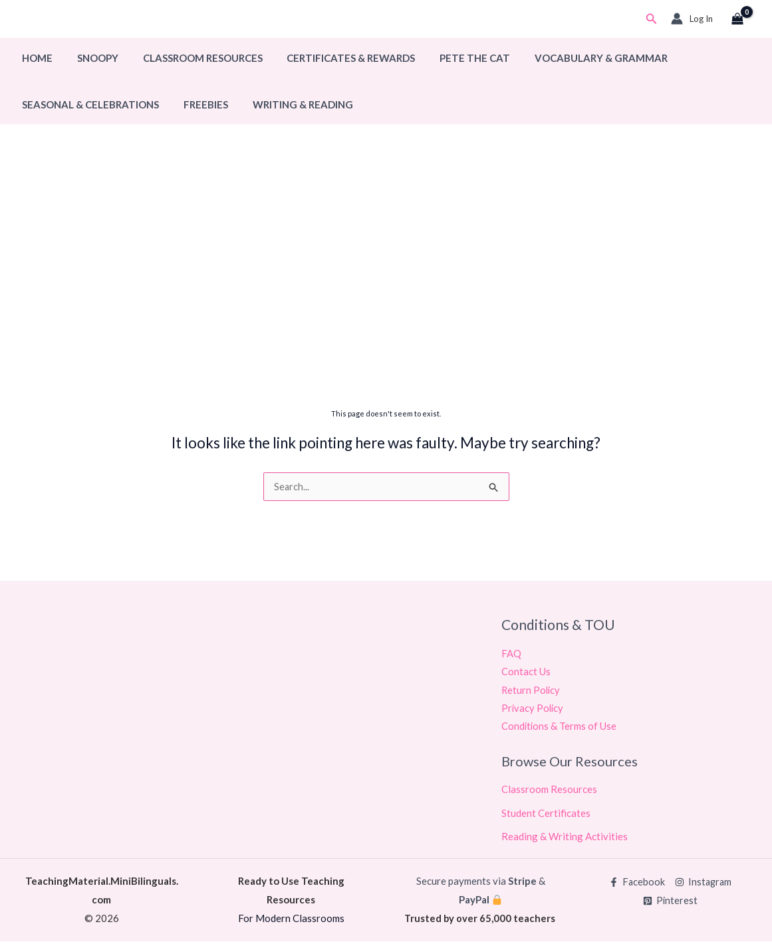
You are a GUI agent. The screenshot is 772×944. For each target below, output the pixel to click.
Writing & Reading (291, 104)
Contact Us (526, 673)
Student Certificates (545, 815)
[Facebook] (636, 885)
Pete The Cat (455, 58)
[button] (652, 19)
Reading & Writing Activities (564, 839)
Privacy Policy (533, 710)
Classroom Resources (191, 58)
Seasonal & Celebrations (88, 104)
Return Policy (531, 691)
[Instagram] (703, 885)
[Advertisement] (386, 297)
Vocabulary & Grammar (576, 58)
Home (35, 58)
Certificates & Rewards (335, 58)
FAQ (511, 654)
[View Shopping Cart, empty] (737, 19)
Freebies (199, 104)
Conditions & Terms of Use (559, 728)
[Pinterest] (670, 903)
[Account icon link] (692, 19)
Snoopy (91, 58)
